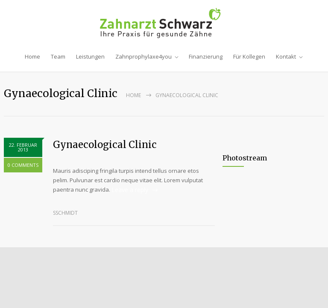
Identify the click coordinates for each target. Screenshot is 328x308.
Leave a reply (129, 190)
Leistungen (90, 56)
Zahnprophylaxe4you (143, 56)
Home (32, 56)
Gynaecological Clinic (105, 145)
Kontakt (286, 56)
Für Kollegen (249, 56)
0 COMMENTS (23, 165)
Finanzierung (206, 56)
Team (58, 56)
